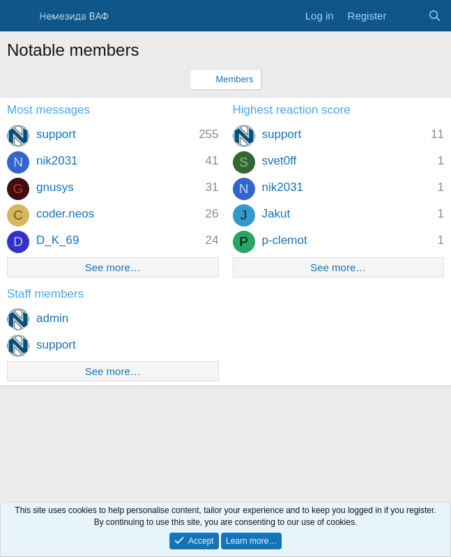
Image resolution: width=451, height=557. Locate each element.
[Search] (434, 16)
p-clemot (284, 240)
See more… (113, 267)
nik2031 (57, 160)
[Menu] (19, 16)
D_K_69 (57, 240)
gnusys (55, 187)
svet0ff (279, 160)
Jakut (276, 213)
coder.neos (65, 213)
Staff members (45, 293)
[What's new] (406, 16)
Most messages (48, 109)
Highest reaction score (292, 109)
